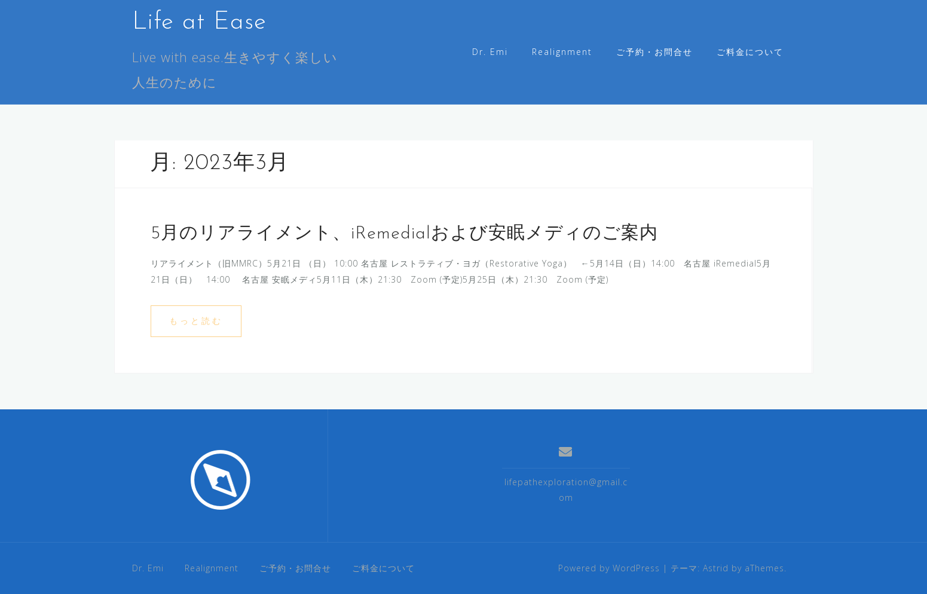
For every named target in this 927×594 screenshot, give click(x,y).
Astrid (716, 568)
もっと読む (196, 320)
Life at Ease (199, 22)
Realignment (562, 51)
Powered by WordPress (609, 568)
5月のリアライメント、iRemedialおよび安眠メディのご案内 (404, 234)
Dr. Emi (490, 51)
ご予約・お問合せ (654, 51)
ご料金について (750, 51)
